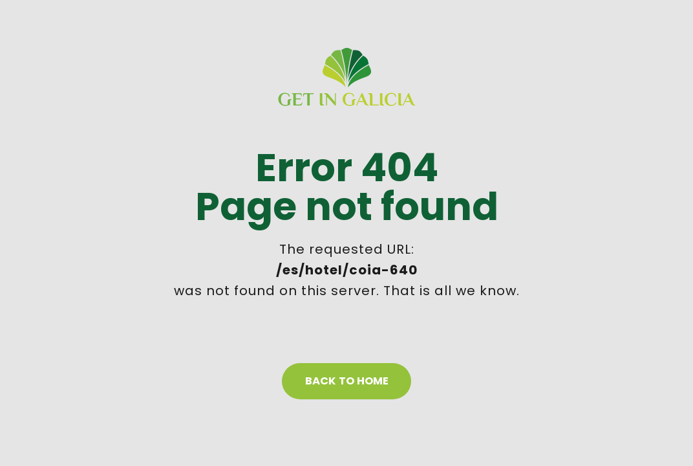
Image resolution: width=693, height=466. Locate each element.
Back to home (347, 380)
